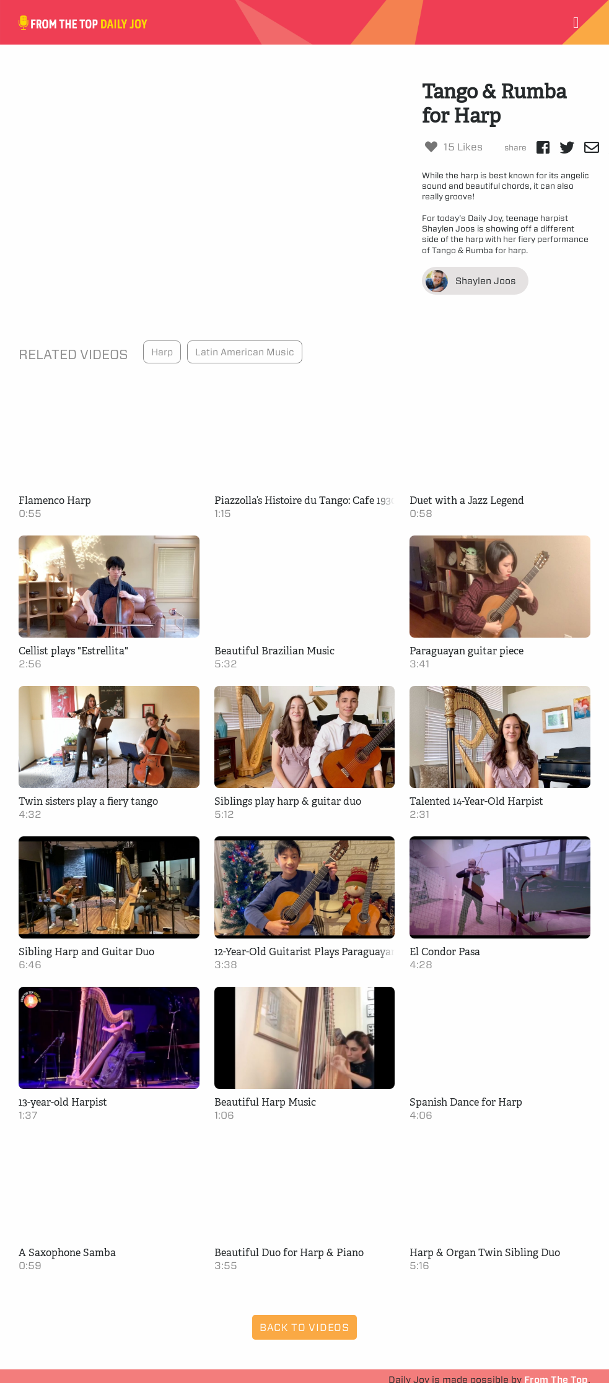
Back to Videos (304, 1327)
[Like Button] (431, 146)
